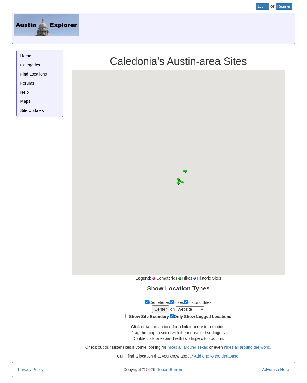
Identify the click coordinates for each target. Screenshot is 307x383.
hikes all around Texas (188, 347)
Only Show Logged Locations (202, 316)
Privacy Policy (31, 369)
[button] (179, 181)
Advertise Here (275, 369)
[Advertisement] (187, 27)
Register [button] (284, 6)
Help (24, 92)
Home (25, 56)
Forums (27, 83)
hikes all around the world (247, 347)
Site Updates (32, 110)
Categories (30, 65)
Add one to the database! (217, 356)
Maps (25, 101)
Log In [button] (262, 6)
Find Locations (33, 74)
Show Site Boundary (149, 316)
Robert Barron (169, 369)
